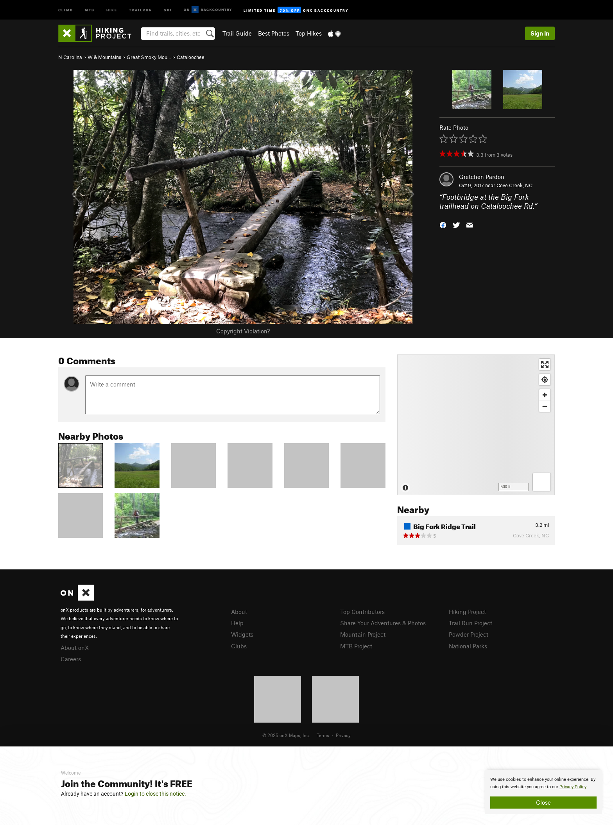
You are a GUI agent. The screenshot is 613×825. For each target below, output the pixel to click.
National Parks (468, 646)
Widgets (242, 634)
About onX (75, 647)
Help (237, 622)
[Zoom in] (544, 395)
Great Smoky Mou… (149, 57)
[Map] (476, 425)
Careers (71, 658)
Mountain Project (362, 634)
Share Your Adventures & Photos (383, 622)
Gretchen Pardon (481, 176)
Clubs (239, 646)
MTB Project (356, 646)
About (239, 611)
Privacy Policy (572, 786)
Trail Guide (237, 33)
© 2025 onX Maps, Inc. (286, 735)
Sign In (540, 33)
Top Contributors (362, 611)
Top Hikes (309, 33)
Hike (111, 9)
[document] (543, 792)
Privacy (343, 735)
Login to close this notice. (155, 794)
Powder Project (468, 634)
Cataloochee (190, 57)
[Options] (541, 482)
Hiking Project (467, 611)
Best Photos (273, 33)
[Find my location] (544, 379)
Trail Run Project (470, 622)
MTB (90, 9)
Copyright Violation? (243, 331)
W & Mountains (104, 57)
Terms (323, 735)
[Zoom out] (544, 406)
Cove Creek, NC (514, 185)
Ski (168, 9)
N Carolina (70, 57)
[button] (442, 224)
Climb (65, 9)
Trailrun (140, 9)
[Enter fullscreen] (544, 364)
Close (543, 802)
